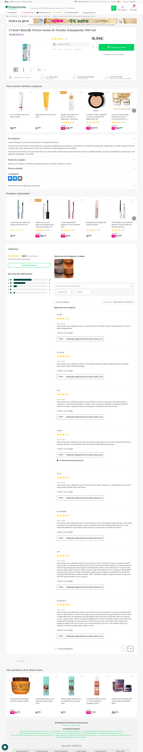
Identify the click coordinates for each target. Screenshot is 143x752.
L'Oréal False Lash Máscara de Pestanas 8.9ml (114, 735)
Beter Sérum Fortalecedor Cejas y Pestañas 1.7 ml (35, 733)
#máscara (77, 49)
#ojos (60, 49)
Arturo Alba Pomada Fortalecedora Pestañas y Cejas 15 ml (102, 731)
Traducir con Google (65, 333)
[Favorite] (31, 92)
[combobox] (122, 302)
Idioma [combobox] (85, 292)
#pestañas (68, 49)
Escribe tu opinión (29, 265)
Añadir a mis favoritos (113, 54)
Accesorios (66, 725)
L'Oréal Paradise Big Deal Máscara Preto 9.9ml (71, 737)
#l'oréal (54, 49)
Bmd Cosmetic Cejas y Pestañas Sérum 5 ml (66, 731)
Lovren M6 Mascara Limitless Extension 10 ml (34, 731)
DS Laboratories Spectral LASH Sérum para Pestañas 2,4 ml (102, 733)
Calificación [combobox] (65, 292)
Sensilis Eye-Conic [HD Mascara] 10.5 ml (67, 733)
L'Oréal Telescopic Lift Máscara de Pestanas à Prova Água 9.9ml (76, 735)
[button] (116, 1)
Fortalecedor (76, 725)
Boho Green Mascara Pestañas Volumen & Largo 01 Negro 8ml (32, 735)
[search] (113, 8)
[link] (23, 256)
